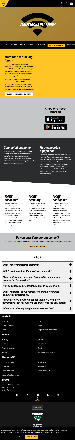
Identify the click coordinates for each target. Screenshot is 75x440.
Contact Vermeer (7, 325)
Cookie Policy (44, 430)
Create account (70, 45)
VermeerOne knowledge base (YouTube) (19, 94)
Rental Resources (8, 348)
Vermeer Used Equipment (10, 375)
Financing (41, 340)
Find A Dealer (61, 3)
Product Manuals (43, 344)
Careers (40, 321)
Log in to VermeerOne (56, 45)
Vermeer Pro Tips (8, 371)
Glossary (5, 344)
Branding (5, 340)
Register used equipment (38, 246)
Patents (4, 330)
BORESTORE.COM (8, 362)
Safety (40, 348)
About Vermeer (7, 321)
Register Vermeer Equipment (47, 330)
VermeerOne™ (42, 362)
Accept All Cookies (31, 436)
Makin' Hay (5, 366)
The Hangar (42, 366)
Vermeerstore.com (44, 371)
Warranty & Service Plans (46, 352)
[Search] (67, 3)
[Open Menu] (71, 4)
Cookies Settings (19, 436)
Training (4, 352)
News (40, 325)
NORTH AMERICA (37, 407)
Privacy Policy (34, 430)
